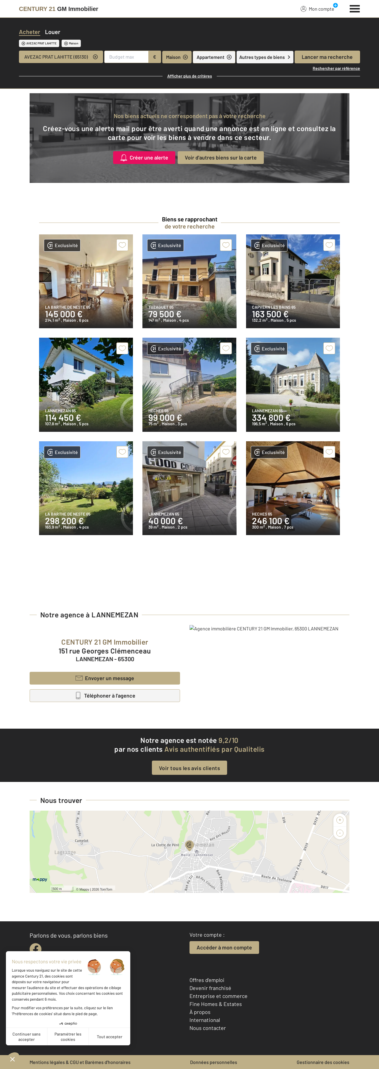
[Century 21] (58, 9)
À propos (200, 1012)
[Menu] (355, 8)
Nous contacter (208, 1028)
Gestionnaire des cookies (323, 1062)
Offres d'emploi (207, 980)
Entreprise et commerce (219, 996)
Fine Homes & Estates (216, 1004)
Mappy (84, 889)
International (205, 1020)
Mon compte (317, 8)
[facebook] (35, 949)
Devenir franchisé (210, 988)
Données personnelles (213, 1062)
